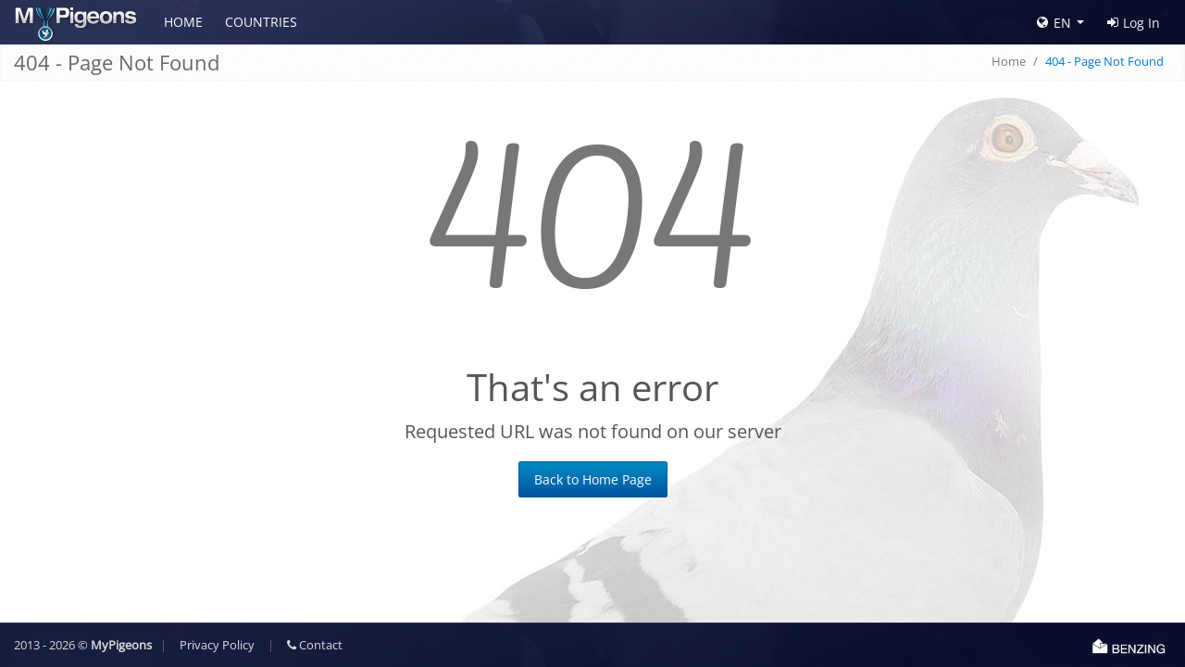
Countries (261, 22)
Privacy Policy (217, 644)
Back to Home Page (593, 479)
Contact (315, 644)
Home (183, 22)
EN (1054, 22)
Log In (1133, 22)
